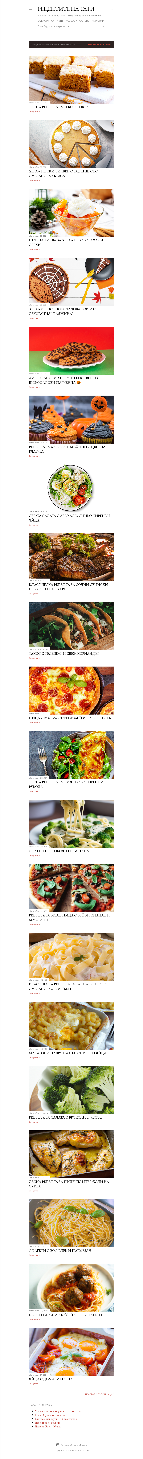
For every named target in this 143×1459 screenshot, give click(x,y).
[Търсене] (112, 8)
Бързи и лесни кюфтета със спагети (65, 1314)
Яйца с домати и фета (51, 1379)
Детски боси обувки (47, 1422)
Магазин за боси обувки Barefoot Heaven (59, 1411)
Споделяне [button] (34, 111)
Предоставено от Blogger (71, 1445)
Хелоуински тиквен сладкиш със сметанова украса (63, 173)
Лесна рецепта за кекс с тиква (59, 107)
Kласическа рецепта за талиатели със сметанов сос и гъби (67, 986)
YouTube (84, 21)
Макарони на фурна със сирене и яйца (67, 1053)
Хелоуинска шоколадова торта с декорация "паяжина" (62, 311)
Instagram (97, 21)
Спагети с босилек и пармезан (60, 1250)
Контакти (56, 21)
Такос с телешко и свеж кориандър (64, 653)
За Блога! (43, 21)
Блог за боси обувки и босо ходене (56, 1419)
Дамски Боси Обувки (48, 1426)
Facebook (71, 21)
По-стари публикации (99, 1394)
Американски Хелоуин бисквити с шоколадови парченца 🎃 (64, 380)
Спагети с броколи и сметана (59, 851)
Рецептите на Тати (66, 8)
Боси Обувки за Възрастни (51, 1415)
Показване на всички (99, 44)
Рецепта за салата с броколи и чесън (65, 1117)
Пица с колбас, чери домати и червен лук (70, 717)
